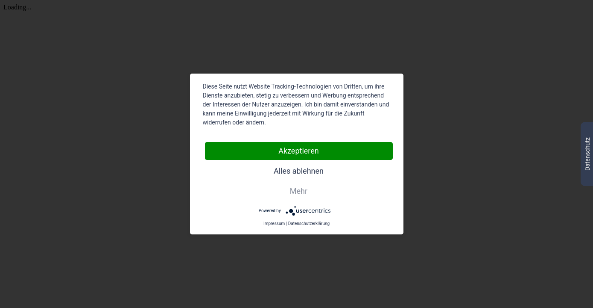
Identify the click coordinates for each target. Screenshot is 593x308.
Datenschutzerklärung (309, 223)
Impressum (274, 223)
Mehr (298, 191)
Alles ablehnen (299, 170)
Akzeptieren (298, 150)
